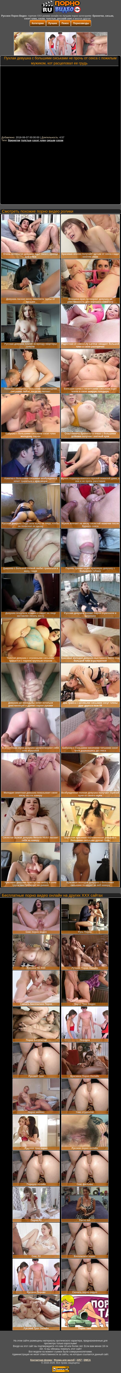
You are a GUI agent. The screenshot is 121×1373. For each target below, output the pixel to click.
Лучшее (52, 23)
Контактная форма (41, 1360)
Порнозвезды (81, 23)
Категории (38, 23)
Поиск (65, 23)
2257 (79, 1360)
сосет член (39, 140)
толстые (26, 140)
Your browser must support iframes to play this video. (60, 101)
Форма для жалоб (64, 1360)
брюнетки (14, 140)
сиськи (51, 140)
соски (59, 140)
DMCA (87, 1360)
